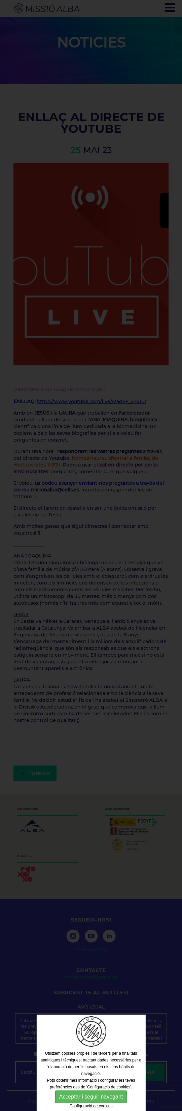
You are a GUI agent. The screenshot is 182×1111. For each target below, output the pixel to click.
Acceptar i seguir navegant (91, 1097)
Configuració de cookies (90, 1106)
